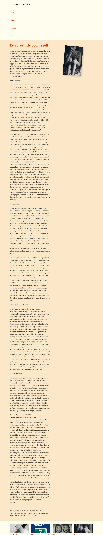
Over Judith (37, 4)
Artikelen (54, 4)
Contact (62, 4)
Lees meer (12, 520)
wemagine (18, 531)
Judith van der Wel (21, 3)
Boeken (46, 4)
